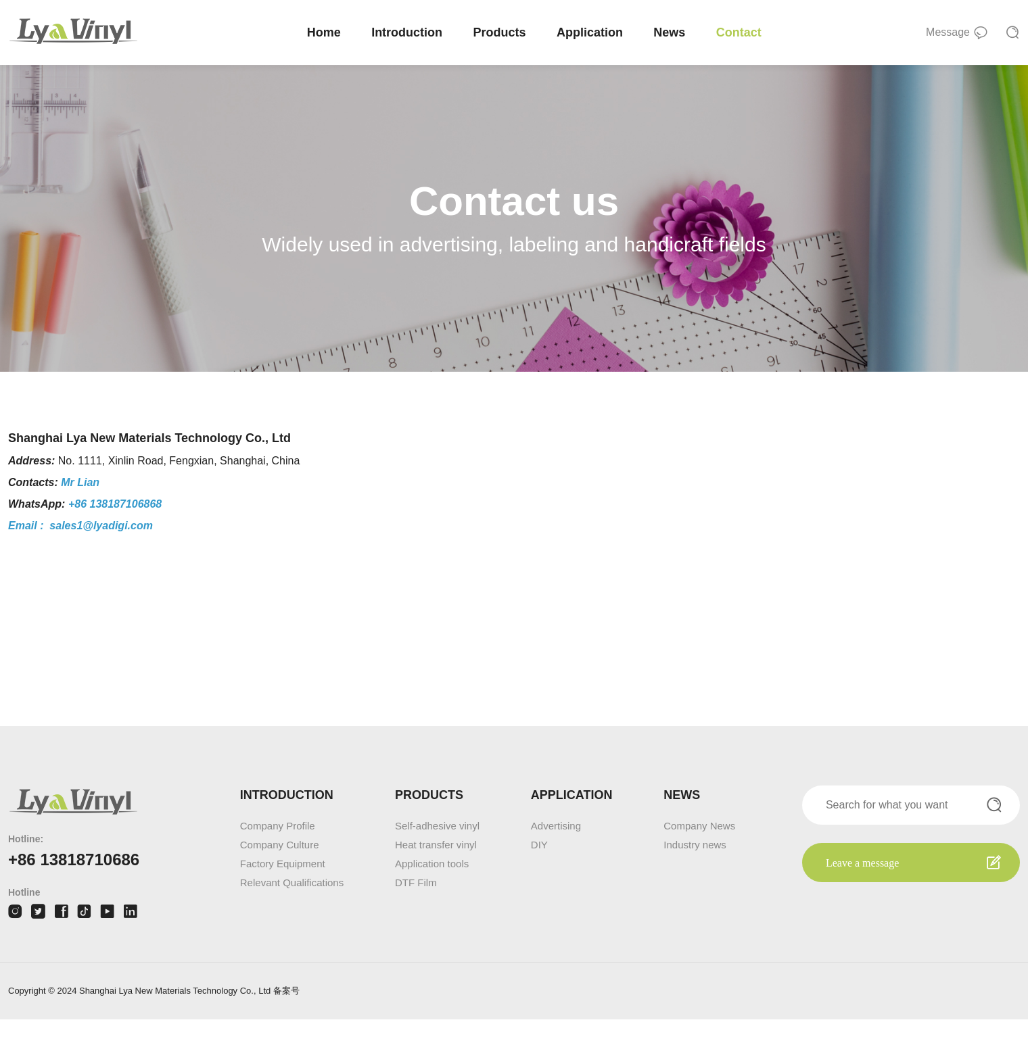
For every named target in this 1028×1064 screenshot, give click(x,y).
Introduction (408, 32)
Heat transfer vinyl (436, 889)
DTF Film (416, 927)
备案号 (286, 1035)
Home (326, 32)
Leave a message (862, 907)
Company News (699, 870)
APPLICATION (572, 839)
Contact (741, 32)
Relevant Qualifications (292, 927)
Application (592, 32)
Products (501, 32)
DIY (539, 889)
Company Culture (279, 889)
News (672, 32)
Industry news (694, 889)
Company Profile (277, 870)
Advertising (556, 870)
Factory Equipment (282, 908)
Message (957, 33)
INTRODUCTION (286, 839)
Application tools (432, 908)
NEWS (681, 839)
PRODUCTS (429, 839)
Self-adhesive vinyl (437, 870)
